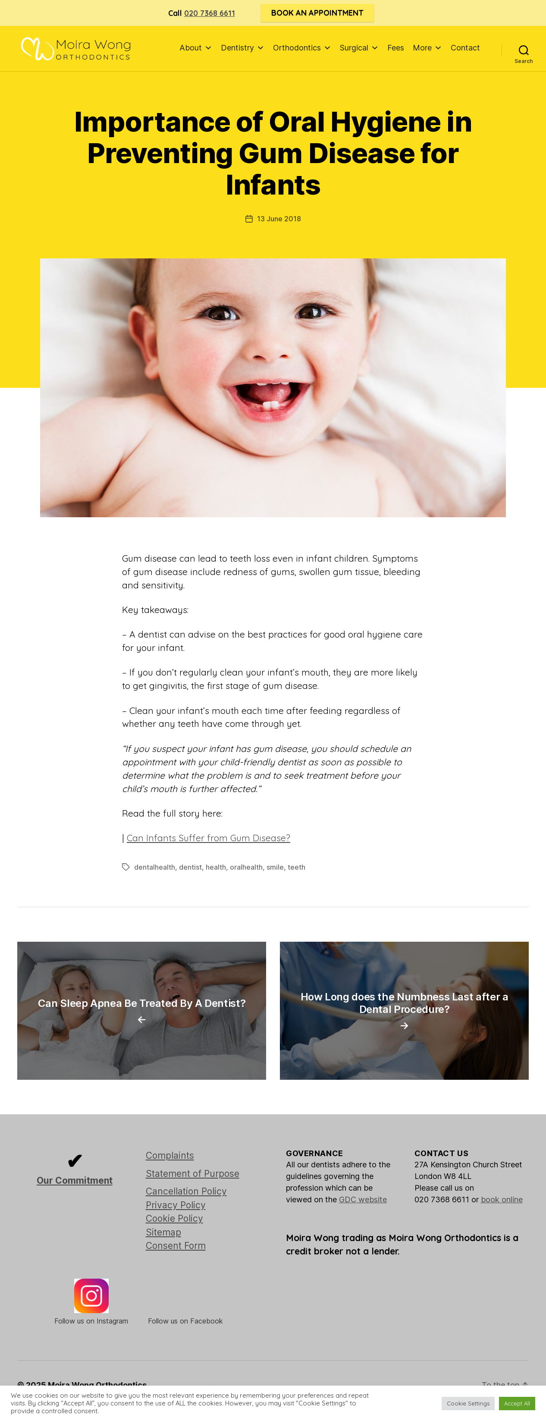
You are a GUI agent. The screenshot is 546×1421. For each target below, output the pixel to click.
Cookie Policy (174, 1218)
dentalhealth (154, 867)
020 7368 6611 (209, 13)
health (216, 867)
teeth (296, 867)
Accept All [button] (517, 1403)
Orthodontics (302, 47)
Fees (395, 47)
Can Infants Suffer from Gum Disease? (208, 837)
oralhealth (246, 867)
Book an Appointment (317, 13)
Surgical (359, 47)
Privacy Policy (176, 1205)
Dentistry (242, 47)
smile (275, 867)
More (427, 47)
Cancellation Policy (186, 1191)
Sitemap (163, 1232)
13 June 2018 (279, 218)
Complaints (170, 1155)
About (195, 47)
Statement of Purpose (192, 1173)
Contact (465, 47)
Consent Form (176, 1245)
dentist (190, 867)
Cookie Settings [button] (468, 1403)
